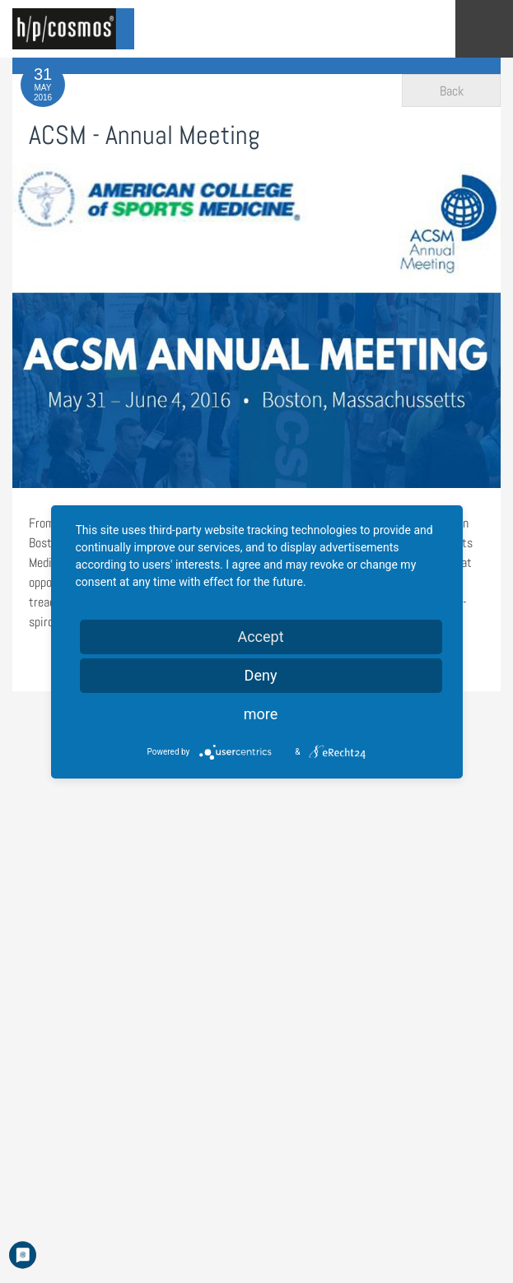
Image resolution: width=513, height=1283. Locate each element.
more (261, 714)
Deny (261, 675)
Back (452, 91)
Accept (260, 636)
